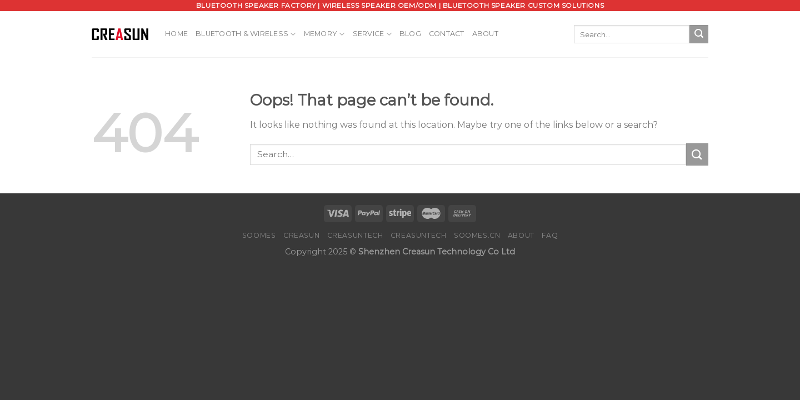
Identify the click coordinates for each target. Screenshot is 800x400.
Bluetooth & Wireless (246, 34)
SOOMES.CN (477, 235)
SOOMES (259, 235)
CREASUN (301, 235)
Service (372, 34)
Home (176, 33)
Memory (324, 34)
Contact (446, 33)
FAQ (550, 235)
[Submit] (698, 34)
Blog (410, 33)
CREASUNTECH (355, 235)
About (485, 33)
